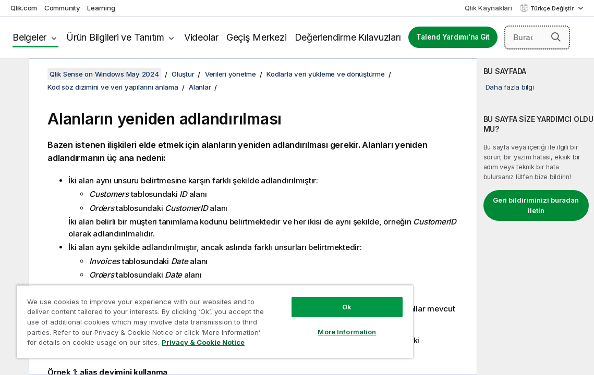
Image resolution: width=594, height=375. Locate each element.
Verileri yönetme (230, 74)
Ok (303, 299)
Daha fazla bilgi (510, 87)
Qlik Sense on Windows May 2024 (104, 74)
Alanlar (200, 87)
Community (62, 8)
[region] (189, 317)
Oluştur (183, 74)
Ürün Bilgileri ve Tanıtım (115, 37)
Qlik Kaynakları (488, 8)
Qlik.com (23, 8)
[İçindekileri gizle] (13, 74)
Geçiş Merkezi (256, 37)
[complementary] (535, 216)
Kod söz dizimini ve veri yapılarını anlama (112, 87)
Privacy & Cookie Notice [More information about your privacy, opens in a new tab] (157, 344)
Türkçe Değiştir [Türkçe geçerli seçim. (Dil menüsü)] (552, 8)
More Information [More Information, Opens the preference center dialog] (303, 324)
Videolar (201, 37)
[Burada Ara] (537, 37)
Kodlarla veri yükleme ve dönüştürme (325, 74)
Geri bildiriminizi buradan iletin (536, 205)
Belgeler (29, 37)
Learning (101, 8)
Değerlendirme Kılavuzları (348, 37)
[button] (556, 37)
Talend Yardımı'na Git (453, 37)
